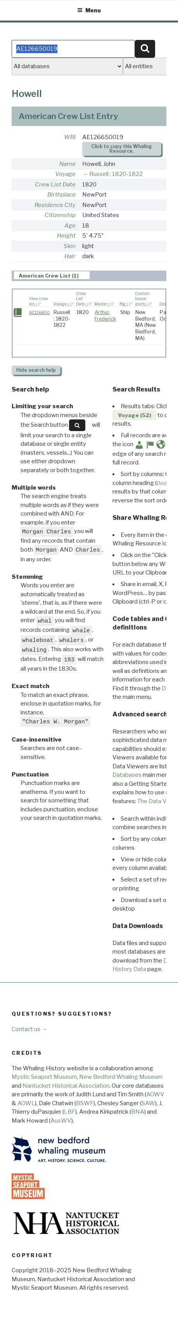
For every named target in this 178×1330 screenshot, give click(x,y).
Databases (127, 774)
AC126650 (39, 312)
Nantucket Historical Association (65, 1085)
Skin (70, 246)
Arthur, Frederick (105, 315)
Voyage (65, 174)
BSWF (84, 1103)
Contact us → (29, 1029)
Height (66, 235)
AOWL (26, 1103)
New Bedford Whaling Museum (120, 1076)
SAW (148, 1103)
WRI (70, 137)
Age (70, 225)
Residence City (55, 205)
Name (67, 163)
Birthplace (61, 194)
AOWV (155, 1094)
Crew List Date (55, 184)
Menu (89, 10)
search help (36, 370)
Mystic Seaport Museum (44, 1076)
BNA (137, 1111)
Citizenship (60, 215)
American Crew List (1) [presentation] (49, 275)
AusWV (60, 1120)
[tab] (52, 275)
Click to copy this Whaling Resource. (121, 148)
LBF (69, 1111)
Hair (70, 256)
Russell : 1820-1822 (116, 174)
